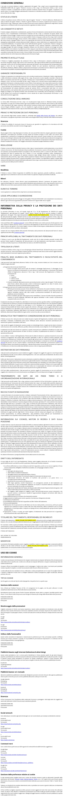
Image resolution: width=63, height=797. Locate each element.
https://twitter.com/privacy (8, 740)
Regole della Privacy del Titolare (46, 115)
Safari (21, 779)
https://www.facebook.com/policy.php (11, 692)
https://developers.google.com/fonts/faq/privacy (14, 771)
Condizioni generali (19, 223)
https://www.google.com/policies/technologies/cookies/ (15, 622)
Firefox (36, 779)
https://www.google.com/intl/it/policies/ (11, 684)
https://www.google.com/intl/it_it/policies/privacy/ (14, 754)
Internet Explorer (28, 779)
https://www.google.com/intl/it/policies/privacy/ (13, 630)
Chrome (17, 779)
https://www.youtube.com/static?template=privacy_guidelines (17, 762)
